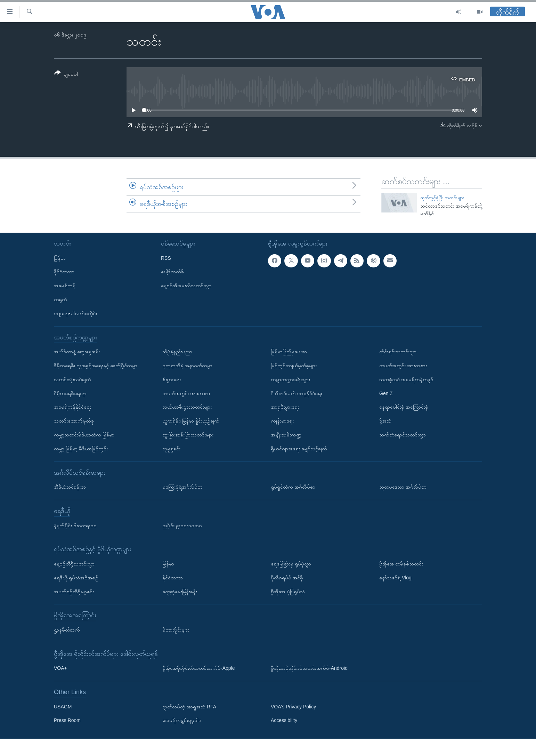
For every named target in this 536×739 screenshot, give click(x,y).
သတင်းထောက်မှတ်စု (74, 421)
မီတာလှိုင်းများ (175, 630)
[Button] (66, 74)
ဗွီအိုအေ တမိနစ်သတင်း (401, 564)
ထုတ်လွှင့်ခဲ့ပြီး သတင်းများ (442, 197)
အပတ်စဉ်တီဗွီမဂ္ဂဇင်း (74, 591)
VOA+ (60, 668)
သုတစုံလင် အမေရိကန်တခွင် (406, 379)
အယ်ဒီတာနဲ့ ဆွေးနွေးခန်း (77, 352)
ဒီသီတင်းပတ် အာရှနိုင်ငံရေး (296, 393)
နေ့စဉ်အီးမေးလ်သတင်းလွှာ (186, 286)
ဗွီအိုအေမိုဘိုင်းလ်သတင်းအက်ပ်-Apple (198, 668)
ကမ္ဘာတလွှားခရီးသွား (290, 379)
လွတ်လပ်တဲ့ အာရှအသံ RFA (189, 706)
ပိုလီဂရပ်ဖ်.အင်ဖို (287, 577)
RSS (166, 258)
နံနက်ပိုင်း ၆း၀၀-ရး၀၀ (75, 525)
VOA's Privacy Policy (293, 706)
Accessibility (284, 720)
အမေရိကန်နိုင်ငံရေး (72, 407)
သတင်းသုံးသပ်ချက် (72, 379)
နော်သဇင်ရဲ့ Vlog (395, 577)
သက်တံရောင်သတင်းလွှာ (402, 434)
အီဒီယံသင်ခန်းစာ (70, 487)
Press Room (67, 720)
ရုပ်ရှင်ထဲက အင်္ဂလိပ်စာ (293, 487)
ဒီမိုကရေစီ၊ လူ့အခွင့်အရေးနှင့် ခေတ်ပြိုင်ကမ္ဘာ (95, 365)
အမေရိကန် (64, 286)
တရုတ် (60, 299)
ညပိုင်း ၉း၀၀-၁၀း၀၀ (182, 525)
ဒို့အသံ (385, 421)
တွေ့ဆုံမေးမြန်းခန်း (179, 591)
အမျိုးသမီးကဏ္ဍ (286, 434)
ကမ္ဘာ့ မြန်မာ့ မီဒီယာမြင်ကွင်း (81, 448)
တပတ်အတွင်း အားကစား (186, 393)
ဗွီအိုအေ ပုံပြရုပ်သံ (288, 591)
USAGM (63, 706)
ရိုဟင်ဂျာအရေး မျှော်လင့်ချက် (299, 448)
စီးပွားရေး (171, 379)
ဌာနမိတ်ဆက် (67, 630)
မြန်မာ (60, 258)
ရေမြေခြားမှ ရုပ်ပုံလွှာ (291, 564)
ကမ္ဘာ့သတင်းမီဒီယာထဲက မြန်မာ (84, 434)
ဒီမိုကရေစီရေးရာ (70, 393)
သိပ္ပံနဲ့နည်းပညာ (177, 352)
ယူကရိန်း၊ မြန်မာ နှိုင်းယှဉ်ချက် (190, 421)
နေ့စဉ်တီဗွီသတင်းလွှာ (74, 564)
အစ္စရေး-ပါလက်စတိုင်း (75, 313)
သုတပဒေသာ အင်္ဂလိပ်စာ (403, 487)
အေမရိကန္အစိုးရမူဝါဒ (181, 720)
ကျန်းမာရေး (282, 421)
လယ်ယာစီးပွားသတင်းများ (187, 407)
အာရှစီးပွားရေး (285, 407)
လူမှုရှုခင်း (171, 448)
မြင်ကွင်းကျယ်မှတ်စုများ (294, 365)
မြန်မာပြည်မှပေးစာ (289, 352)
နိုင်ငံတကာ (64, 272)
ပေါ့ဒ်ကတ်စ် (172, 272)
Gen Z (386, 393)
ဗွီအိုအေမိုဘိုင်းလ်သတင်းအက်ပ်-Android (309, 668)
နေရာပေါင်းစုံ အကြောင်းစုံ (403, 407)
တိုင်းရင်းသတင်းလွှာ (397, 352)
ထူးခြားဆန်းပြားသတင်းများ (187, 434)
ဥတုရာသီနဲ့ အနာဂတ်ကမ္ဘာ (187, 365)
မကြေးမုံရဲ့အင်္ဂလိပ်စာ (182, 487)
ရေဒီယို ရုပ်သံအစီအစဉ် (76, 577)
